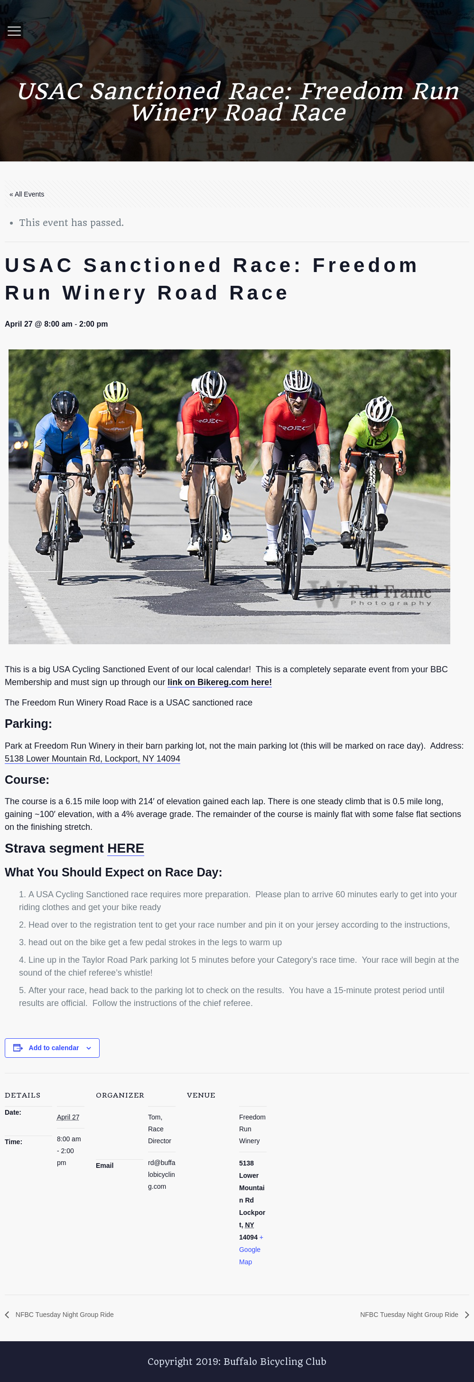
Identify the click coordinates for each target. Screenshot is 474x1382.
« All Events (26, 194)
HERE (125, 848)
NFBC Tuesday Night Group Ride (64, 1314)
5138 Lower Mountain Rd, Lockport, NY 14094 (92, 758)
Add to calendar (54, 1048)
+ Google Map (251, 1249)
